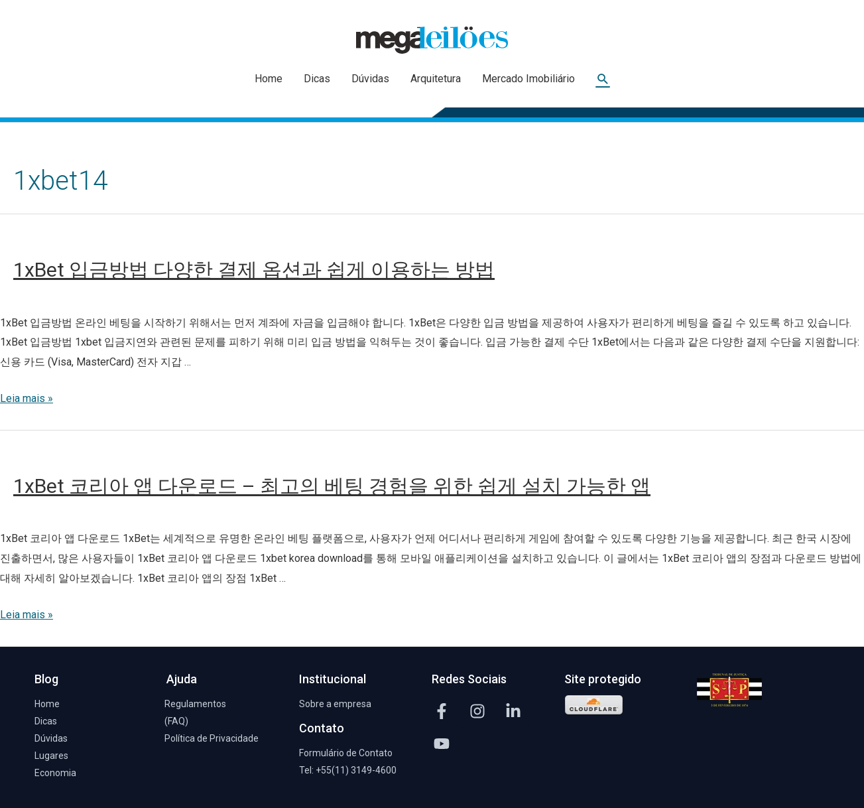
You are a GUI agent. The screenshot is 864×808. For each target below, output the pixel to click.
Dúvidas (370, 78)
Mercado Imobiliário (528, 78)
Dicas (317, 78)
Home (268, 78)
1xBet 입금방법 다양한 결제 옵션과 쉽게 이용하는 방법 (254, 269)
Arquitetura (435, 78)
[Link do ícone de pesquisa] (603, 79)
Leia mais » (26, 398)
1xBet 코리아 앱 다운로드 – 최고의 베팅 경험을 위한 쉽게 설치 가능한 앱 (331, 486)
